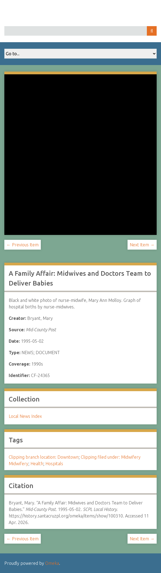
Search (152, 31)
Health (36, 463)
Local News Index (25, 416)
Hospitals (54, 463)
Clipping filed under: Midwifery (111, 457)
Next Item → (142, 244)
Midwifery (18, 463)
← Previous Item (23, 244)
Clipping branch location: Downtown (44, 457)
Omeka (52, 563)
